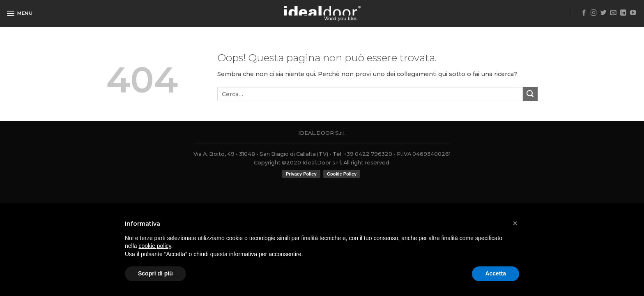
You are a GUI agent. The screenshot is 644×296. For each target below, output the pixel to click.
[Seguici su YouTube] (633, 13)
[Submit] (530, 94)
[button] (515, 223)
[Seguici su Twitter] (603, 13)
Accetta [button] (495, 273)
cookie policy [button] (154, 246)
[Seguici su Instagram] (594, 13)
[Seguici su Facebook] (584, 13)
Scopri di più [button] (155, 273)
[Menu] (19, 13)
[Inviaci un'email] (613, 13)
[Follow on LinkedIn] (623, 13)
